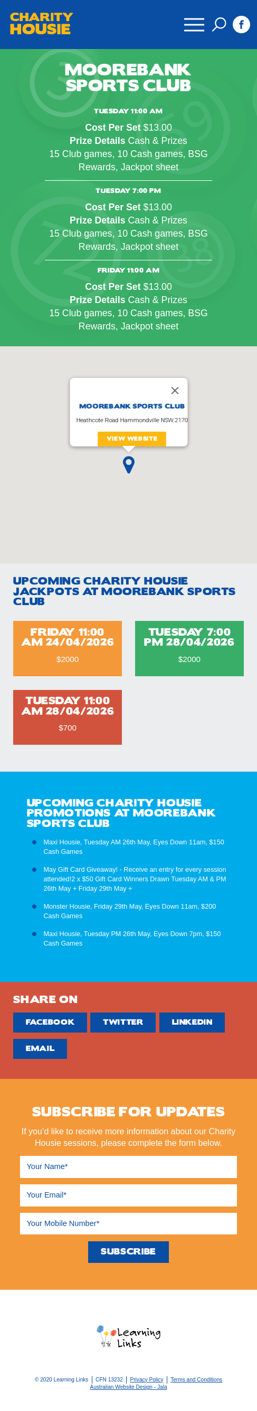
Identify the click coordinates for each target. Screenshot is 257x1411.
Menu (193, 19)
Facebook (241, 24)
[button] (129, 465)
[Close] (174, 390)
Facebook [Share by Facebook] (50, 1022)
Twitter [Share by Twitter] (123, 1022)
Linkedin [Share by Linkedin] (192, 1022)
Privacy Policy (146, 1380)
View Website (131, 439)
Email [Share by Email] (40, 1048)
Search (219, 24)
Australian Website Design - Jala (128, 1387)
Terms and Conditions (196, 1380)
